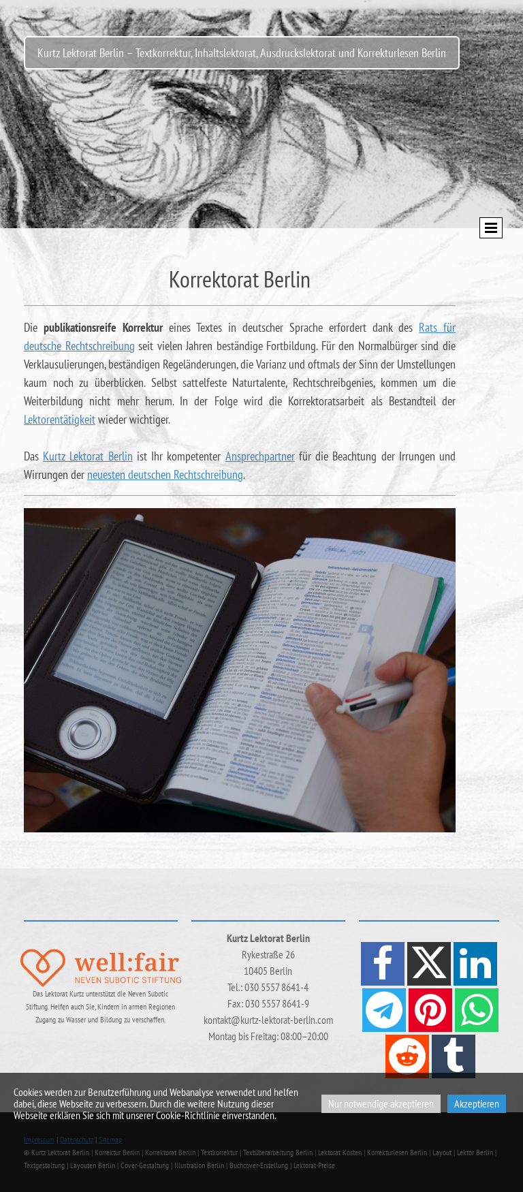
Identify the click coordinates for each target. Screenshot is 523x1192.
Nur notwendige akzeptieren (381, 1103)
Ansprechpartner (260, 456)
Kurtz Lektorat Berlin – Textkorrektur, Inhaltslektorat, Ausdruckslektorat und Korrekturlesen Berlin (241, 53)
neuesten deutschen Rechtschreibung (165, 474)
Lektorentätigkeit (59, 419)
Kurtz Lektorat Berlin (87, 456)
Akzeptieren (476, 1103)
